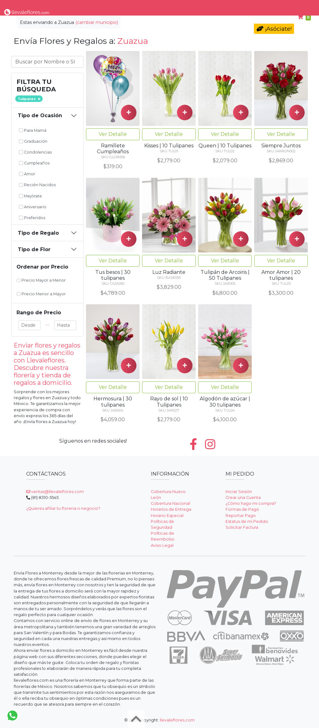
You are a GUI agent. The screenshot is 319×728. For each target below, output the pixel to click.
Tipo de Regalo (38, 233)
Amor (27, 174)
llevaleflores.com (177, 720)
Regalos (151, 5)
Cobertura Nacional (170, 503)
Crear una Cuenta (243, 497)
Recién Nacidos (37, 184)
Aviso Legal (162, 545)
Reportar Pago (241, 515)
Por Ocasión (119, 5)
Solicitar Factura (242, 527)
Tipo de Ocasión (40, 115)
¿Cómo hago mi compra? (251, 503)
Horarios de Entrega (171, 509)
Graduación (33, 141)
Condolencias (183, 5)
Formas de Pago (242, 509)
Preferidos (32, 217)
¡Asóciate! (274, 28)
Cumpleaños (259, 5)
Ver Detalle (113, 134)
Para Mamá (221, 5)
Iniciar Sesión (239, 491)
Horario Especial (167, 515)
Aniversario (32, 207)
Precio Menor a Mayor (41, 294)
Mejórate (30, 196)
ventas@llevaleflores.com (55, 491)
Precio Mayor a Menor (41, 280)
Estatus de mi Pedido (247, 521)
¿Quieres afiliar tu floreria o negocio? (63, 508)
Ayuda (291, 5)
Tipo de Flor (83, 5)
